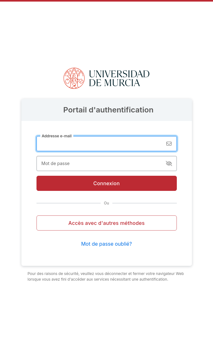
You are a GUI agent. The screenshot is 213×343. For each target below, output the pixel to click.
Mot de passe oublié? (106, 244)
